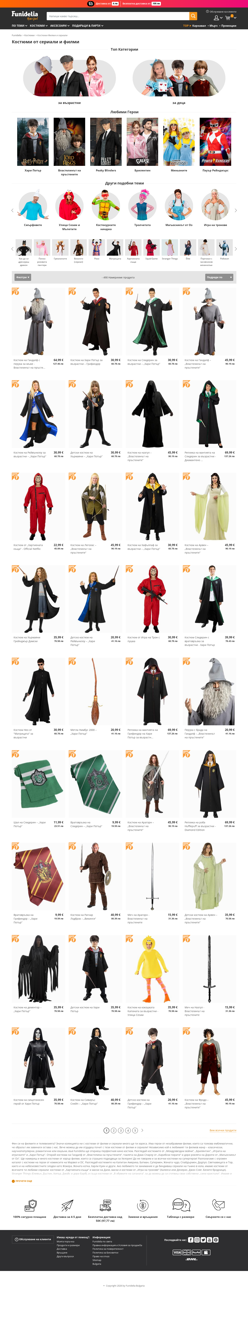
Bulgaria (97, 1263)
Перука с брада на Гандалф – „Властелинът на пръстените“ (200, 733)
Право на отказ (101, 1256)
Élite (188, 258)
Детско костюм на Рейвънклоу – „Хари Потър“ (82, 641)
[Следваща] (142, 1130)
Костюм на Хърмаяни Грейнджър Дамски (27, 639)
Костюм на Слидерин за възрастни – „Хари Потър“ (144, 362)
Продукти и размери (68, 1245)
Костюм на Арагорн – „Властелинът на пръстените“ (141, 826)
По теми (18, 25)
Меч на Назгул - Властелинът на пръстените (195, 1011)
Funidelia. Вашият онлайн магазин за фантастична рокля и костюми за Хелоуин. (25, 16)
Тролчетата (142, 225)
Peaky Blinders (106, 170)
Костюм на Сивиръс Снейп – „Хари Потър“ (84, 1101)
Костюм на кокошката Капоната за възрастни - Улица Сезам (143, 1011)
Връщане (62, 1252)
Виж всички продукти (223, 1130)
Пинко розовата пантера (42, 262)
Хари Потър (33, 170)
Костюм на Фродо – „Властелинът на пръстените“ (196, 1103)
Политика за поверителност (108, 1248)
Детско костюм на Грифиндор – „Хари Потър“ (139, 1103)
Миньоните (179, 170)
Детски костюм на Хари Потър (84, 1009)
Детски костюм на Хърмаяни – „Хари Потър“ (86, 454)
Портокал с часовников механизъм (206, 262)
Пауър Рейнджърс (215, 170)
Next (236, 210)
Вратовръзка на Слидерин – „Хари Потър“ (86, 824)
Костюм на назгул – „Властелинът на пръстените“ (140, 456)
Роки (96, 258)
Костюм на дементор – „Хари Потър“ (28, 1009)
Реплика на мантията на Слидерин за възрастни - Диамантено (200, 456)
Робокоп (224, 258)
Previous (12, 210)
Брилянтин (142, 170)
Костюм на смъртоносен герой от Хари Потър (29, 1101)
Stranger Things (170, 258)
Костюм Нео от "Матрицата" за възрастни (23, 733)
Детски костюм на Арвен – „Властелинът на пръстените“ (201, 918)
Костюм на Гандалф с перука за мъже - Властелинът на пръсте (29, 363)
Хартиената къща (133, 260)
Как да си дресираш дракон (23, 262)
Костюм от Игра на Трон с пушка (144, 639)
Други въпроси (65, 1256)
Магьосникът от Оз (179, 225)
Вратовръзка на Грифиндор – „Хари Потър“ (25, 918)
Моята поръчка (65, 1241)
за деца (178, 103)
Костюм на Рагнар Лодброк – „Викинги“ (83, 916)
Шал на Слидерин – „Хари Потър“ (30, 824)
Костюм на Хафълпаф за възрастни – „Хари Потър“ (144, 547)
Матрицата (115, 258)
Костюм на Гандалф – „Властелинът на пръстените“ (198, 363)
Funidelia (16, 35)
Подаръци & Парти (86, 25)
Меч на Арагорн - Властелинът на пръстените (138, 918)
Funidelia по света (102, 1241)
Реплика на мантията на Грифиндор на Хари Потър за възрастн (143, 733)
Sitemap (97, 1260)
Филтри (21, 277)
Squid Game (151, 258)
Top (186, 25)
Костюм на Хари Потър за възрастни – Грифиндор (86, 362)
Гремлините (60, 258)
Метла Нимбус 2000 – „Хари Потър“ (83, 731)
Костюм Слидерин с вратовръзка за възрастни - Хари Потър (200, 641)
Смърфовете (33, 225)
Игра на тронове (215, 225)
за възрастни (69, 103)
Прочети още (24, 1181)
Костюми (37, 25)
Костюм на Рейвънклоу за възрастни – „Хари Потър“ (30, 454)
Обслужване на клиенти (33, 1239)
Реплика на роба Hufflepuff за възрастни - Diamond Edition (200, 826)
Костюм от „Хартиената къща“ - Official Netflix (28, 547)
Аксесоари (58, 25)
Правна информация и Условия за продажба (117, 1245)
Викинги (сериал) (78, 260)
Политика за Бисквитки (105, 1252)
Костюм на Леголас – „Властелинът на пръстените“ (83, 548)
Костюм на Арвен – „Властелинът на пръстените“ (196, 548)
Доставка (62, 1248)
